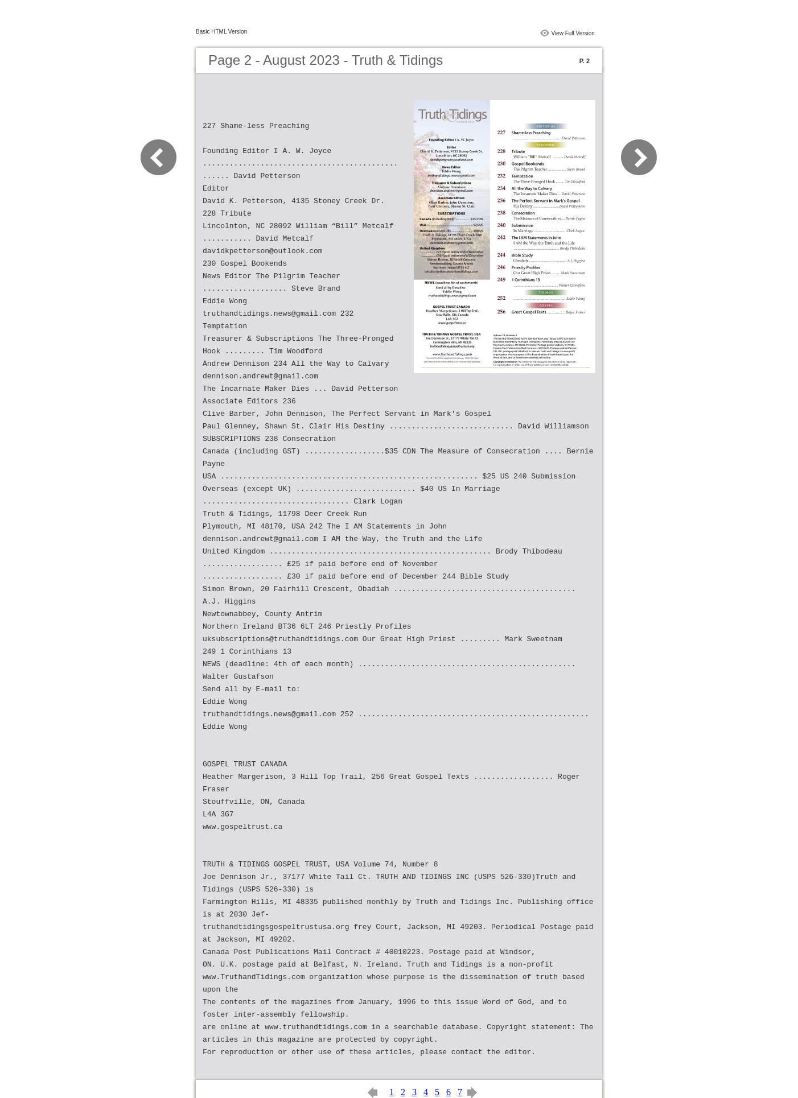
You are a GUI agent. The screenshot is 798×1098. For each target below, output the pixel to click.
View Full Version (573, 33)
